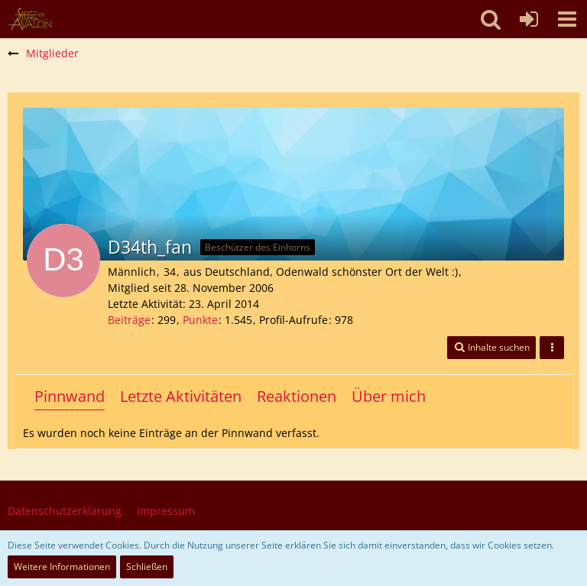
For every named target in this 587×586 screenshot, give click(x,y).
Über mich (389, 396)
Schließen (146, 566)
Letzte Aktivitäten (181, 396)
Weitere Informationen (62, 566)
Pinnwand (69, 396)
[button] (567, 19)
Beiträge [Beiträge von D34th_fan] (129, 319)
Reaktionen (296, 396)
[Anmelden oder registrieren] (529, 19)
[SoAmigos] (30, 19)
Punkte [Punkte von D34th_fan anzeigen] (200, 319)
